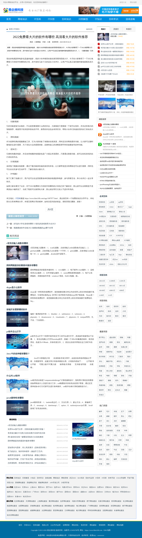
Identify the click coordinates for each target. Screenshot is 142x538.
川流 (125, 454)
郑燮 (130, 435)
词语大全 (10, 483)
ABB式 (121, 290)
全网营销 (66, 525)
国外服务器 (125, 221)
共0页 (50, 209)
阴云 (107, 459)
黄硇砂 (125, 380)
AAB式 (101, 295)
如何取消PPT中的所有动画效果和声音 (113, 165)
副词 (124, 306)
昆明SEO (68, 492)
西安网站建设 (58, 510)
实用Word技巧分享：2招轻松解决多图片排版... (112, 44)
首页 (10, 19)
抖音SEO (27, 525)
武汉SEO (72, 478)
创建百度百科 (103, 259)
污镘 (127, 361)
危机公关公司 (122, 264)
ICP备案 (127, 240)
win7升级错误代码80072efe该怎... (111, 153)
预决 (128, 356)
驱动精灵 (102, 207)
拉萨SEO (57, 487)
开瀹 (130, 376)
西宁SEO (49, 487)
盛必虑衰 (112, 337)
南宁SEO (60, 492)
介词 (124, 311)
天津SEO (25, 487)
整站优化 (129, 255)
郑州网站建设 (116, 501)
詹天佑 (111, 440)
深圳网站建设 (104, 506)
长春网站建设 (119, 510)
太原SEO (91, 492)
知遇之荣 (124, 347)
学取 (118, 366)
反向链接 (112, 250)
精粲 (125, 390)
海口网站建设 (81, 506)
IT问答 (53, 19)
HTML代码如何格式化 (107, 181)
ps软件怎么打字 (13, 331)
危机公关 (45, 525)
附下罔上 (102, 337)
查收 (100, 430)
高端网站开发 (32, 483)
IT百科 (39, 19)
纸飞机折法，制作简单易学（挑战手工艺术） (26, 451)
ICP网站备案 (103, 240)
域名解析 (121, 226)
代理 (119, 440)
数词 (116, 316)
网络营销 (102, 250)
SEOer (122, 245)
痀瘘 (128, 337)
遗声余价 (102, 342)
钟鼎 (127, 440)
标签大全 (123, 2)
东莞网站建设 (116, 506)
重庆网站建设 (54, 501)
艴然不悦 (109, 361)
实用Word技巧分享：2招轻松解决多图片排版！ (26, 429)
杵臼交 (111, 356)
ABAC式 (102, 281)
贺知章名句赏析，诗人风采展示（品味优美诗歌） (28, 448)
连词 (116, 311)
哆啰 (115, 459)
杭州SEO (124, 487)
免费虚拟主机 (125, 216)
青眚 (107, 347)
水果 (100, 416)
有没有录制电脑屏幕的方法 (109, 157)
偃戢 (109, 380)
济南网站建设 (35, 506)
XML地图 (107, 530)
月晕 (100, 426)
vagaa (130, 207)
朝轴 (121, 337)
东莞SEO (52, 492)
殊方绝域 (102, 356)
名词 (100, 306)
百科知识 (68, 19)
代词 (100, 316)
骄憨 (111, 385)
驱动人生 (122, 212)
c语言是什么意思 (106, 70)
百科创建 (36, 525)
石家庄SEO (27, 492)
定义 (122, 435)
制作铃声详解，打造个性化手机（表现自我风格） (28, 459)
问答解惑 (85, 19)
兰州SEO (107, 492)
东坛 (100, 361)
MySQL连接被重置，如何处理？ (111, 188)
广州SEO (36, 492)
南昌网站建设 (12, 506)
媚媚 (107, 416)
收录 (129, 245)
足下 (122, 411)
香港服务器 (113, 221)
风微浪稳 (102, 385)
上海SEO (33, 487)
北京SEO (17, 487)
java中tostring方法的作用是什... (110, 184)
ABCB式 (102, 286)
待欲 (118, 454)
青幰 (115, 376)
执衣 (100, 450)
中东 (125, 445)
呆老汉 (101, 395)
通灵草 (101, 390)
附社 (109, 390)
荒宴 (100, 371)
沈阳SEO (10, 496)
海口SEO (18, 492)
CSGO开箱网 (121, 478)
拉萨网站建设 (65, 501)
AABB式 (112, 281)
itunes (101, 212)
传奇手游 (111, 478)
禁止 (122, 416)
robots (111, 264)
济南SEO (108, 487)
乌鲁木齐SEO (67, 487)
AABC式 (122, 281)
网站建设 (93, 525)
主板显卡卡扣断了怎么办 (109, 74)
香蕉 (111, 454)
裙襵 (111, 342)
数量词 (101, 321)
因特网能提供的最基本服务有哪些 (21, 265)
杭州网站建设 (58, 506)
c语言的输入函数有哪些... (119, 34)
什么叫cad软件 (13, 376)
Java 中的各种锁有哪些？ (18, 354)
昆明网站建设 (12, 510)
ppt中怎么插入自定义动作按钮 (111, 66)
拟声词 (101, 311)
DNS (100, 226)
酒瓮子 (101, 380)
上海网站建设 (42, 501)
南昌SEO (92, 487)
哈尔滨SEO (27, 496)
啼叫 (100, 459)
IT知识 (100, 19)
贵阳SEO (76, 492)
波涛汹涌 (109, 430)
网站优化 (75, 525)
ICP (110, 235)
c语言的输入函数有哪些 (17, 243)
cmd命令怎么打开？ (107, 173)
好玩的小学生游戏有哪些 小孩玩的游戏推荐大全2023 (35, 224)
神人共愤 (109, 371)
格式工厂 (121, 207)
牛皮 (115, 450)
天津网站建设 (31, 501)
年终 (125, 430)
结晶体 (119, 352)
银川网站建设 (81, 510)
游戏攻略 (132, 19)
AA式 (110, 295)
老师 (100, 445)
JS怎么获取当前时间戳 (107, 169)
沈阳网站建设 (107, 510)
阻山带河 (129, 371)
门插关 (120, 356)
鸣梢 (107, 376)
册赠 (115, 347)
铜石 (100, 435)
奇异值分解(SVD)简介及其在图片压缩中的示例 (26, 433)
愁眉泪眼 (120, 385)
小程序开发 (65, 483)
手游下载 (130, 478)
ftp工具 (111, 255)
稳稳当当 (102, 440)
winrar (111, 207)
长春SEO (18, 496)
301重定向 (102, 216)
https (120, 255)
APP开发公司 (55, 483)
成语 (109, 321)
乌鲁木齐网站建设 (78, 501)
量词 (124, 316)
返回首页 (89, 29)
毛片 (107, 411)
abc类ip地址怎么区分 (79, 439)
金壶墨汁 (129, 352)
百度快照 (113, 216)
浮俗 (111, 366)
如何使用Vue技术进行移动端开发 (111, 161)
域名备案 (102, 235)
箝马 (116, 380)
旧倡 (122, 450)
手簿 (100, 464)
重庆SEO (41, 487)
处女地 (108, 426)
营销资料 (102, 525)
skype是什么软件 (14, 287)
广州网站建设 (93, 506)
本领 (115, 411)
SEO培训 (80, 478)
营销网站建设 (20, 483)
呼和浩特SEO (125, 492)
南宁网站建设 (127, 506)
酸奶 (116, 426)
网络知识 (24, 19)
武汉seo (115, 259)
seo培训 (124, 259)
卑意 (100, 376)
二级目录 (102, 255)
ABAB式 (102, 290)
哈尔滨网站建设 (13, 515)
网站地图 (133, 2)
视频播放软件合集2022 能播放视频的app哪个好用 (33, 228)
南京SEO (116, 487)
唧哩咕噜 (117, 445)
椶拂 (128, 385)
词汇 (107, 421)
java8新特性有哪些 (15, 398)
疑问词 (108, 316)
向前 (107, 445)
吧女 (130, 416)
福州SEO (10, 492)
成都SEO (83, 492)
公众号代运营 (55, 525)
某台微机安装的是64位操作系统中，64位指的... (111, 59)
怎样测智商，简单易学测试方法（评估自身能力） (28, 463)
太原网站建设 (47, 510)
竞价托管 (102, 264)
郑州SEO (76, 487)
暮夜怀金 (109, 352)
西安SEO (99, 492)
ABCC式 (112, 286)
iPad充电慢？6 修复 (109, 144)
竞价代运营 (89, 478)
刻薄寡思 (102, 366)
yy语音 (111, 202)
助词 (109, 311)
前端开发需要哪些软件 (16, 309)
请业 (118, 342)
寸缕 (107, 435)
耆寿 (107, 464)
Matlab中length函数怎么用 (109, 177)
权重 (121, 250)
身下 (100, 421)
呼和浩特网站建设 (94, 510)
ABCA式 (122, 286)
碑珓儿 (119, 361)
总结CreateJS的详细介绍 (109, 63)
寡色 (122, 376)
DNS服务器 (110, 226)
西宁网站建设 (92, 501)
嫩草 (100, 411)
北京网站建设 (19, 501)
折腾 (130, 411)
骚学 (115, 416)
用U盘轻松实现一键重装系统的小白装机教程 (25, 437)
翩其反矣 (127, 342)
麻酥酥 (123, 421)
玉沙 (130, 450)
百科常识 (115, 19)
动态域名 (102, 231)
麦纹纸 (119, 371)
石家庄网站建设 (104, 501)
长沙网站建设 (128, 501)
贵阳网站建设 (23, 510)
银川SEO (115, 492)
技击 (124, 426)
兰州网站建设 (70, 510)
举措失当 (127, 366)
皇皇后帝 (102, 454)
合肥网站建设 (23, 506)
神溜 (100, 352)
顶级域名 (121, 231)
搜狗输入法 (111, 212)
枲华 (100, 347)
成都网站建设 (35, 510)
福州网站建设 (70, 506)
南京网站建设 (47, 506)
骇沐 (107, 450)
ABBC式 (112, 290)
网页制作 (102, 245)
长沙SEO (84, 487)
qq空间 (120, 202)
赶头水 (117, 390)
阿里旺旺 (102, 202)
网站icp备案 (116, 240)
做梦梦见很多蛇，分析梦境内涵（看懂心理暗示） (28, 455)
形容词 (116, 306)
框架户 (129, 250)
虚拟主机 (102, 221)
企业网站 (112, 245)
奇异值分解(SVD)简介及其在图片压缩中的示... (112, 48)
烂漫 (118, 430)
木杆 (115, 421)
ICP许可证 (119, 235)
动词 (107, 306)
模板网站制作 (43, 483)
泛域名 (111, 231)
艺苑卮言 (124, 459)
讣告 (115, 435)
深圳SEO (44, 492)
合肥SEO (100, 487)
